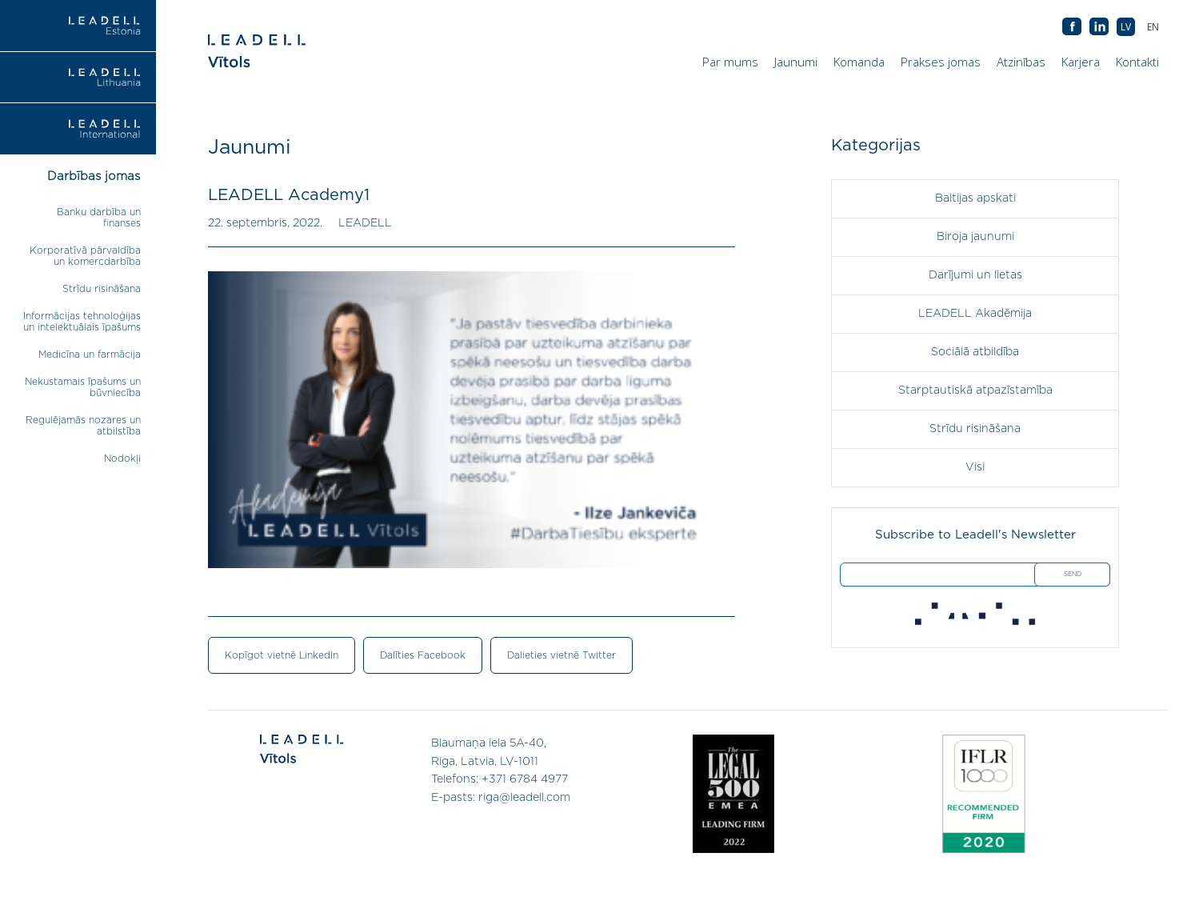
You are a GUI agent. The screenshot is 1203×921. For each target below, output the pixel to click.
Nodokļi (122, 458)
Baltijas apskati (975, 198)
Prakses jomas (941, 62)
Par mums (730, 62)
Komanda (859, 62)
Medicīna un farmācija (89, 354)
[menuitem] (1153, 27)
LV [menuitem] (1126, 27)
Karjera (1080, 62)
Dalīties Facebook (423, 655)
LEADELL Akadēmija (975, 313)
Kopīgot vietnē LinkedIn (281, 655)
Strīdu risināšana (101, 289)
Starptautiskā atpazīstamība (975, 390)
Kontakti (1137, 62)
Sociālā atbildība (975, 352)
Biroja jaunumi (975, 236)
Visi (975, 467)
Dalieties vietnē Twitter (561, 655)
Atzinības (1021, 62)
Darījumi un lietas (975, 275)
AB (1099, 27)
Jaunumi (795, 62)
